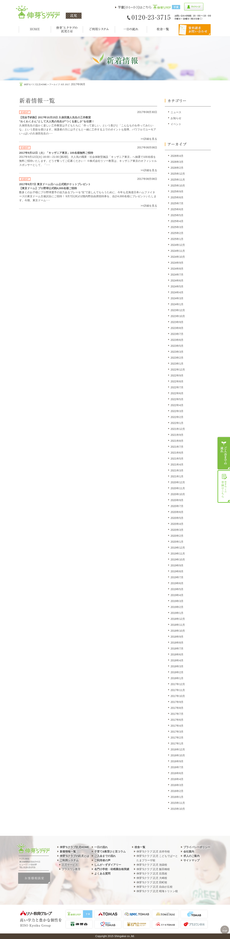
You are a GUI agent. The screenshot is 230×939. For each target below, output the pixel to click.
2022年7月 (177, 387)
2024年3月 (177, 298)
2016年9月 (177, 761)
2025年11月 (178, 179)
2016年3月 (177, 785)
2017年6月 (177, 719)
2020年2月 (177, 535)
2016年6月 (177, 773)
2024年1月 (177, 304)
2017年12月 (178, 684)
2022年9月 (177, 375)
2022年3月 (177, 411)
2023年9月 (177, 322)
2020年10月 (178, 494)
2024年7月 (177, 274)
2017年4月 (177, 725)
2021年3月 (177, 470)
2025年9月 (177, 191)
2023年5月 (177, 345)
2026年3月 (177, 161)
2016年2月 (177, 791)
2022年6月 (177, 393)
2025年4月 (177, 221)
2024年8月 (177, 268)
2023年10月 (178, 316)
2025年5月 (177, 215)
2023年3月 (177, 351)
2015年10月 (178, 808)
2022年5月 (177, 399)
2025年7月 (177, 203)
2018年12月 (178, 618)
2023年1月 (177, 363)
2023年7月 (177, 333)
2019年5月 (177, 589)
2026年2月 (177, 167)
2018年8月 (177, 642)
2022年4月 (177, 405)
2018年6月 (177, 654)
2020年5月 (177, 517)
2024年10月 (178, 256)
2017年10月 (178, 696)
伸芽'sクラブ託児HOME (35, 84)
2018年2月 (177, 672)
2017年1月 (177, 743)
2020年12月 (178, 482)
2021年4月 (177, 464)
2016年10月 (178, 755)
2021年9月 (177, 434)
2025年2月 (177, 233)
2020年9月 (177, 500)
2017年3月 (177, 731)
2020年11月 (178, 488)
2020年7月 (177, 506)
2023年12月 (178, 310)
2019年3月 (177, 601)
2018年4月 (177, 660)
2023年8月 (177, 328)
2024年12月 (178, 244)
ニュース (176, 112)
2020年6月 (177, 512)
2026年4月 (177, 155)
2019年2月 (177, 607)
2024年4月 (177, 292)
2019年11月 (178, 553)
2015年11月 (178, 802)
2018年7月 (177, 648)
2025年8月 (177, 197)
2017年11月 (178, 690)
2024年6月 (177, 280)
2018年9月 (177, 636)
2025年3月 (177, 227)
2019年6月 (177, 583)
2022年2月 (177, 417)
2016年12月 (178, 749)
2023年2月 (177, 357)
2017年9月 (177, 701)
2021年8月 (177, 440)
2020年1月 (177, 541)
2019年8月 (177, 571)
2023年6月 (177, 339)
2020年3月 (177, 529)
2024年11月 (178, 250)
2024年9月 (177, 262)
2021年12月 (178, 428)
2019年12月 (178, 547)
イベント (176, 124)
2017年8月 (177, 707)
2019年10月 (178, 559)
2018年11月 (178, 624)
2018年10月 (178, 630)
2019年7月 (177, 577)
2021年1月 (177, 476)
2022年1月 (177, 423)
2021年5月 (177, 458)
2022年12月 (178, 369)
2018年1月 (177, 678)
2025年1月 (177, 238)
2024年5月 (177, 286)
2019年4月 (177, 595)
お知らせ (176, 118)
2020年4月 (177, 523)
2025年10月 (178, 185)
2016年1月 (177, 796)
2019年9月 (177, 565)
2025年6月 (177, 209)
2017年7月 (177, 713)
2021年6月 (177, 452)
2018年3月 (177, 666)
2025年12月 (178, 173)
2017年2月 (177, 737)
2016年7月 (177, 767)
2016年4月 (177, 779)
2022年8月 (177, 381)
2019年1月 (177, 612)
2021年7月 (177, 446)
